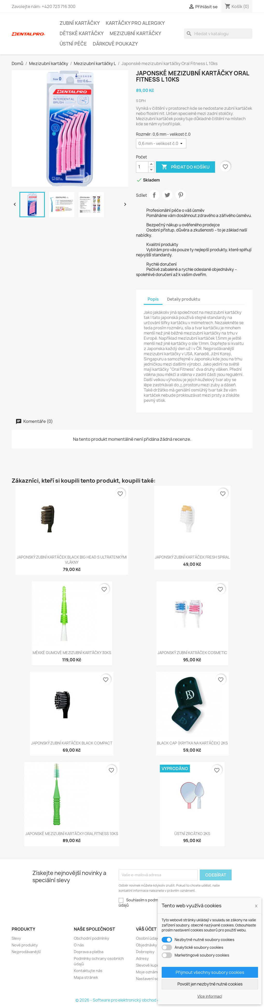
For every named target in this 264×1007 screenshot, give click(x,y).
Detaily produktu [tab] (183, 299)
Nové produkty (25, 945)
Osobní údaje (148, 938)
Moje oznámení (149, 971)
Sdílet (154, 195)
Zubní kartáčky (80, 23)
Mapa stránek (86, 977)
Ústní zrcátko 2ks (192, 833)
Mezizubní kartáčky (135, 33)
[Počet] (142, 167)
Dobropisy (145, 951)
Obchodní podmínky (91, 938)
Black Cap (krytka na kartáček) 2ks (192, 743)
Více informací (209, 996)
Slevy (16, 938)
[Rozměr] (161, 143)
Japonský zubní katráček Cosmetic (192, 652)
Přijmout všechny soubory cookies (210, 972)
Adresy (142, 958)
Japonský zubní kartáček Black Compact (71, 743)
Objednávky (146, 945)
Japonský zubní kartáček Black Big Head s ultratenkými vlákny (72, 560)
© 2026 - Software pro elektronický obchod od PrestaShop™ (132, 1000)
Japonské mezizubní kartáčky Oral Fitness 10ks (71, 833)
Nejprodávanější (26, 951)
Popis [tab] (153, 299)
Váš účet (146, 929)
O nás (79, 945)
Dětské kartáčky (82, 33)
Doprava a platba (88, 951)
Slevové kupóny (150, 965)
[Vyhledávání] (218, 33)
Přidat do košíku (185, 167)
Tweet (167, 195)
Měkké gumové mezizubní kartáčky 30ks (72, 652)
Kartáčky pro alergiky (135, 23)
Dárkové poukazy (115, 44)
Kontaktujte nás (88, 970)
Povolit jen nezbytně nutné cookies (209, 984)
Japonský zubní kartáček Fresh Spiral (192, 557)
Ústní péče (73, 44)
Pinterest (180, 195)
